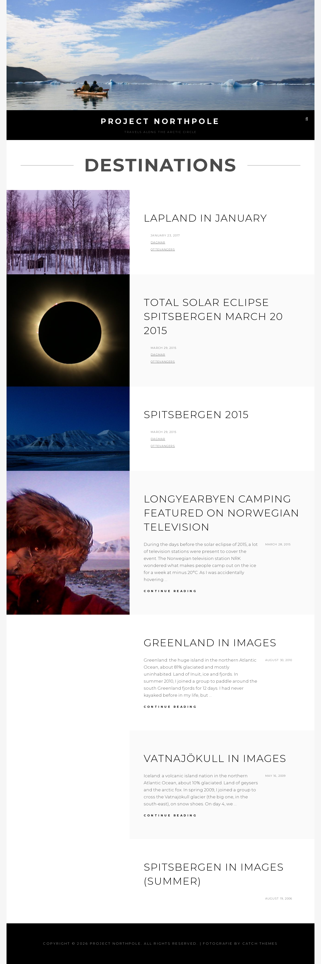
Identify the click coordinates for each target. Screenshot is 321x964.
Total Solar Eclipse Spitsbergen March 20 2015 (213, 316)
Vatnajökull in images (215, 758)
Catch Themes (260, 943)
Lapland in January (205, 218)
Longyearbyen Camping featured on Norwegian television (221, 513)
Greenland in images (210, 642)
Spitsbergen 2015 (196, 414)
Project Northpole (160, 121)
